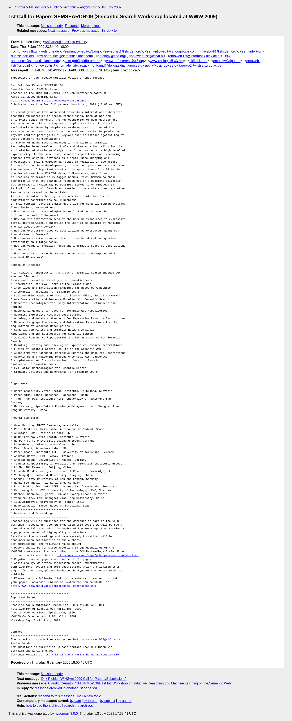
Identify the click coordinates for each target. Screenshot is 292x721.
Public (54, 7)
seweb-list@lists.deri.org (123, 51)
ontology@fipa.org (111, 56)
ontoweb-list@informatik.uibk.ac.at (194, 56)
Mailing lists (37, 7)
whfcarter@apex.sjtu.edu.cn (65, 42)
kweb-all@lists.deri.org (219, 51)
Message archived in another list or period (66, 688)
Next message (58, 30)
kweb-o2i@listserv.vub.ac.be (200, 65)
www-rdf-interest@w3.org (125, 61)
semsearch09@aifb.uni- (103, 640)
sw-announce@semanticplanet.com (65, 56)
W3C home (16, 7)
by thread (90, 701)
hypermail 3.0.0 (66, 713)
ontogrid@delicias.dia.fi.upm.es (116, 65)
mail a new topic (89, 696)
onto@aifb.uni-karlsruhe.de (39, 51)
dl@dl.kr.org (198, 61)
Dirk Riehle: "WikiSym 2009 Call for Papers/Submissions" (83, 678)
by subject (107, 701)
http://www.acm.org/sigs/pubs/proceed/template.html (97, 555)
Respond (72, 26)
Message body (52, 26)
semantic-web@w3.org (80, 7)
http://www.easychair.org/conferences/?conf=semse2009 (53, 586)
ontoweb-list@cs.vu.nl (147, 56)
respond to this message (56, 696)
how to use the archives (43, 705)
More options (91, 26)
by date (75, 701)
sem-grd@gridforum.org (82, 61)
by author (124, 701)
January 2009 (111, 7)
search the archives (78, 705)
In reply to (109, 30)
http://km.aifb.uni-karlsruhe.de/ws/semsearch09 (48, 101)
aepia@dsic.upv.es (159, 65)
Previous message (86, 30)
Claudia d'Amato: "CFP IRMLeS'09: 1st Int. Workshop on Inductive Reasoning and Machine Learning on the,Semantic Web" (140, 683)
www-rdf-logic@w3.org (167, 61)
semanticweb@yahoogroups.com (172, 51)
